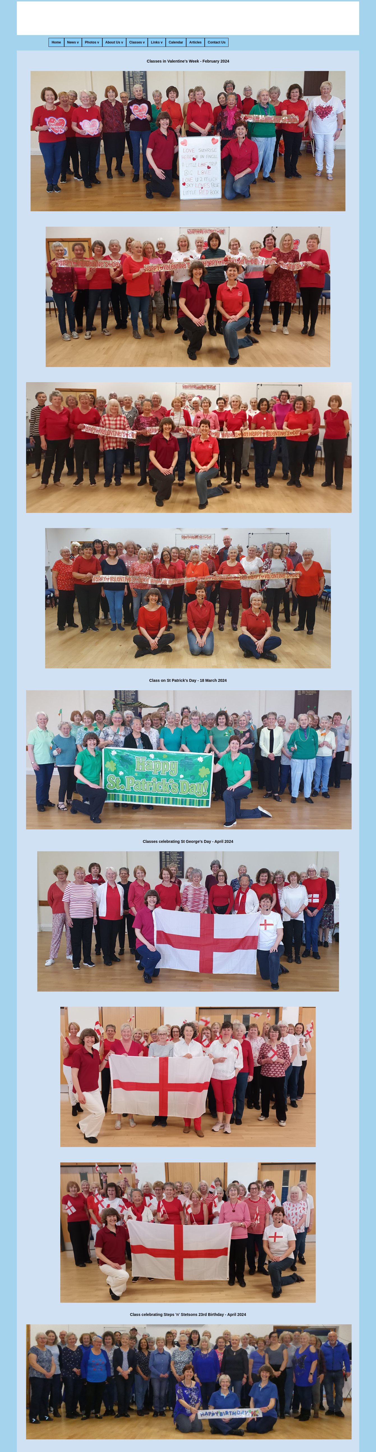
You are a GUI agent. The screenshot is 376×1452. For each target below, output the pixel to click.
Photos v (92, 42)
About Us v (114, 42)
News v (73, 42)
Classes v (137, 42)
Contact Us (216, 42)
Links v (156, 42)
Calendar (176, 42)
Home (56, 42)
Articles (195, 42)
